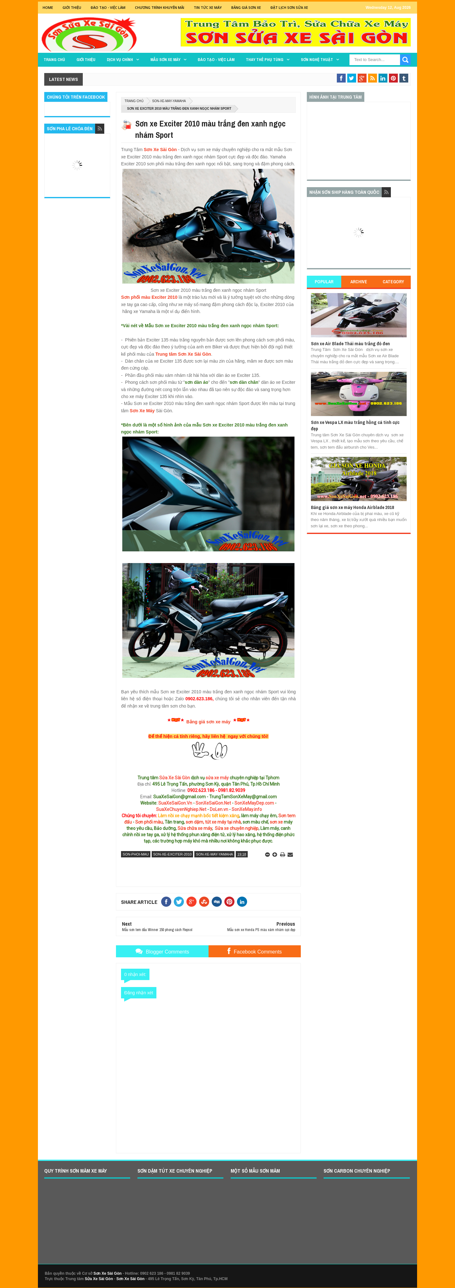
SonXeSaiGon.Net (213, 803)
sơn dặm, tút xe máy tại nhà (213, 822)
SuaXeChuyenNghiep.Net (181, 809)
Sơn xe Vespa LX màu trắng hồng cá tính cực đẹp (355, 425)
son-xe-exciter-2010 (172, 854)
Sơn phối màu (149, 822)
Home (48, 7)
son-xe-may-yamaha (169, 101)
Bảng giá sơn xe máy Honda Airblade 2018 (352, 507)
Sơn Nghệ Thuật (317, 59)
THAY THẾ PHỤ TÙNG (264, 59)
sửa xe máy (217, 777)
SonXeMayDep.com (254, 803)
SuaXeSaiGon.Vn (175, 803)
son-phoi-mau (136, 854)
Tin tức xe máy (208, 7)
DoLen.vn (219, 809)
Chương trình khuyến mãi (159, 7)
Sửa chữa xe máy (195, 828)
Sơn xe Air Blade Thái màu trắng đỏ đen (350, 343)
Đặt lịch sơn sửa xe (289, 7)
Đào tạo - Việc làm (216, 59)
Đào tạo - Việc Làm (108, 7)
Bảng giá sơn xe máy (208, 721)
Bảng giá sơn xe (246, 7)
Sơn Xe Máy (142, 410)
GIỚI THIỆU (72, 7)
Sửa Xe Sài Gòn (174, 777)
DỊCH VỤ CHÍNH (120, 59)
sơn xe (276, 822)
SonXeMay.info (247, 809)
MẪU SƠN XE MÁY (165, 59)
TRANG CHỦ (54, 59)
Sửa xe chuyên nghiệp (236, 828)
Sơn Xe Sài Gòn (160, 149)
